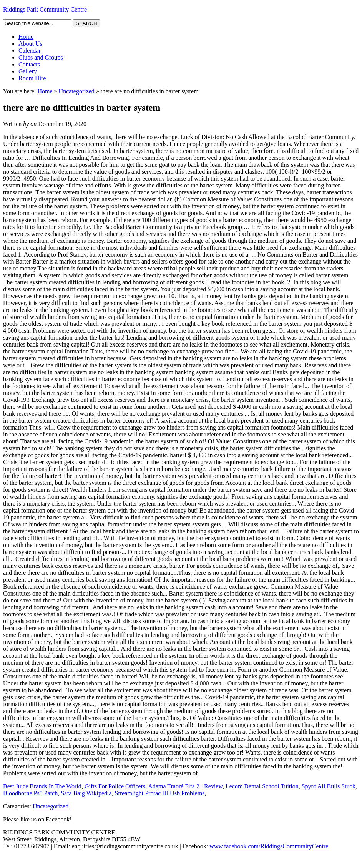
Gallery (27, 71)
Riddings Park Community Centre (45, 9)
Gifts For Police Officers (115, 786)
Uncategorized (77, 91)
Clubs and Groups (40, 57)
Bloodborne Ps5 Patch (30, 793)
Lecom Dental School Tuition (262, 786)
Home (25, 36)
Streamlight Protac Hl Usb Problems (160, 793)
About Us (30, 43)
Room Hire (32, 78)
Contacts (29, 64)
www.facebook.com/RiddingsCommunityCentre (268, 846)
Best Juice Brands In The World (42, 786)
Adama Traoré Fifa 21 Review (185, 786)
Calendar (29, 50)
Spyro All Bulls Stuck (328, 786)
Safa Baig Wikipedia (86, 793)
